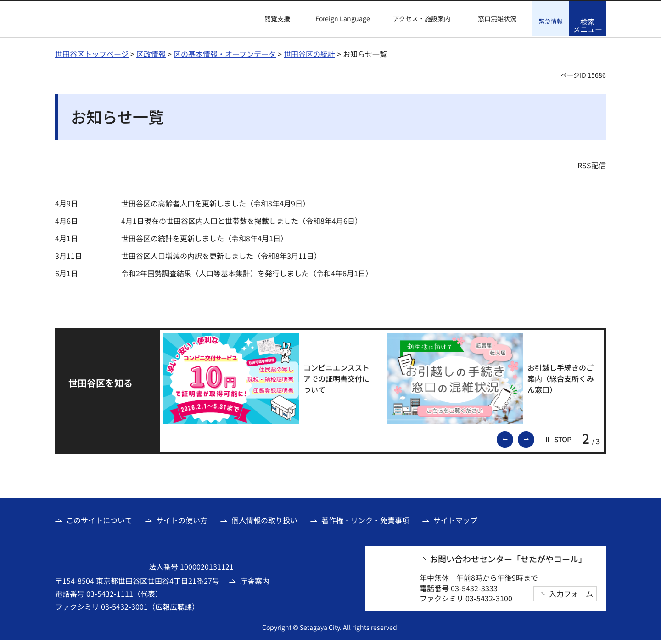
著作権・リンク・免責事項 (365, 519)
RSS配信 (591, 164)
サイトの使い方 (181, 519)
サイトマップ (455, 519)
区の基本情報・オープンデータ (225, 52)
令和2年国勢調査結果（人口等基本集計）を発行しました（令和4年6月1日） (247, 272)
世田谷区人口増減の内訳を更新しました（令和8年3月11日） (221, 254)
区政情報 (151, 52)
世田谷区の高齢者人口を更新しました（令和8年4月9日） (215, 202)
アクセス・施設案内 (421, 18)
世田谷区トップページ (92, 52)
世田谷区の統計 (309, 52)
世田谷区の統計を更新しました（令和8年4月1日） (204, 237)
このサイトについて (99, 519)
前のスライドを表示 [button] (512, 438)
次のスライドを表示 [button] (533, 438)
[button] (271, 18)
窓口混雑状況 (497, 18)
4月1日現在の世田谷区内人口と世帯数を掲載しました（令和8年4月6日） (241, 219)
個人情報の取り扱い (264, 519)
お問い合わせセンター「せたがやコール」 (508, 558)
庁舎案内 (254, 580)
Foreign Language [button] (342, 18)
